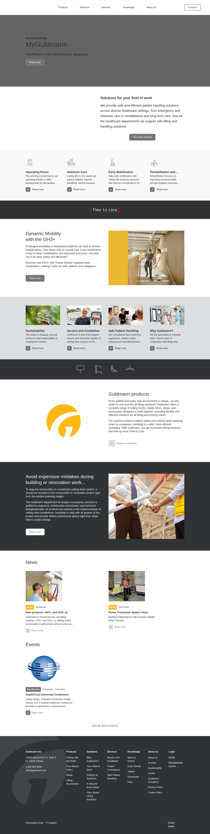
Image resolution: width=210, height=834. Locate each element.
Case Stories (134, 766)
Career (151, 773)
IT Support (51, 823)
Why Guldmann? (93, 759)
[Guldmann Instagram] (35, 780)
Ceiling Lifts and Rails (72, 759)
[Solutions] (167, 328)
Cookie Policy (155, 792)
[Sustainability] (43, 328)
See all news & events (105, 725)
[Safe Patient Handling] (125, 328)
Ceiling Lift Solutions (92, 777)
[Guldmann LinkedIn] (43, 780)
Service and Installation (113, 759)
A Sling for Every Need (93, 786)
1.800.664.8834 (34, 767)
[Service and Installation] (84, 328)
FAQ (130, 782)
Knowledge (129, 7)
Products (63, 7)
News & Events (132, 759)
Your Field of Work (93, 768)
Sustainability (155, 768)
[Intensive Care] (84, 175)
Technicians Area (34, 823)
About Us (152, 7)
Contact (192, 7)
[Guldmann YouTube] (28, 780)
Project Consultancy (113, 768)
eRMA (172, 757)
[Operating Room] (43, 175)
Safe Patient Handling (113, 777)
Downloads (133, 777)
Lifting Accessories (72, 782)
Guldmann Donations (153, 780)
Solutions (85, 7)
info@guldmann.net (36, 770)
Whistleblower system (176, 765)
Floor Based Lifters (72, 768)
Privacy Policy (155, 787)
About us (152, 757)
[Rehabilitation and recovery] (167, 175)
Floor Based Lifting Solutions (93, 796)
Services (106, 7)
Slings (69, 775)
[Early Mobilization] (125, 175)
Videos (131, 771)
